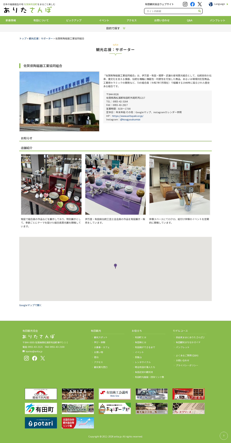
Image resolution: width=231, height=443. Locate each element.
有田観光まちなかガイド (188, 342)
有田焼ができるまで (145, 347)
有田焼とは (140, 342)
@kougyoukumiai (130, 119)
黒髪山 (138, 357)
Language (219, 3)
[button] (115, 266)
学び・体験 (99, 342)
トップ (22, 38)
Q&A (189, 20)
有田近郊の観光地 (144, 372)
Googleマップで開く (30, 305)
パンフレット (217, 20)
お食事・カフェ (102, 347)
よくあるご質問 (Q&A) (187, 355)
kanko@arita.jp (34, 351)
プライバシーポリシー (187, 365)
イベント (104, 20)
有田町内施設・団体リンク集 (149, 377)
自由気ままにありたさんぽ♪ (190, 337)
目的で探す (113, 28)
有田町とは (140, 337)
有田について (41, 20)
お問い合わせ (162, 20)
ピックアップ (73, 20)
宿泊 (96, 357)
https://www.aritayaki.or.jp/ (127, 115)
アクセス (132, 20)
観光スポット (100, 337)
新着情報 (11, 20)
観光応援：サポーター (41, 38)
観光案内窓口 (100, 367)
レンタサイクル (143, 362)
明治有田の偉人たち (145, 367)
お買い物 (98, 352)
